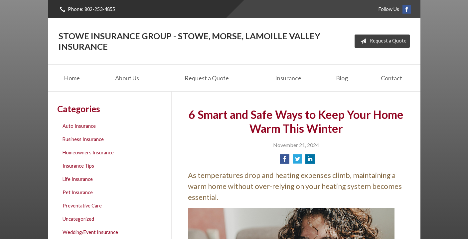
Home (72, 78)
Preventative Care (82, 205)
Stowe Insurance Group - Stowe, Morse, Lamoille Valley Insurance (189, 41)
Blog (342, 78)
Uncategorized (78, 219)
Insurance (288, 78)
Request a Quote (382, 41)
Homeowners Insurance (88, 152)
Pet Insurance (78, 192)
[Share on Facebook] (284, 161)
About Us (127, 78)
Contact (391, 78)
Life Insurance (78, 179)
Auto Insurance (79, 126)
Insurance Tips (78, 166)
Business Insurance (83, 139)
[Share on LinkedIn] (310, 161)
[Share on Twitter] (297, 161)
